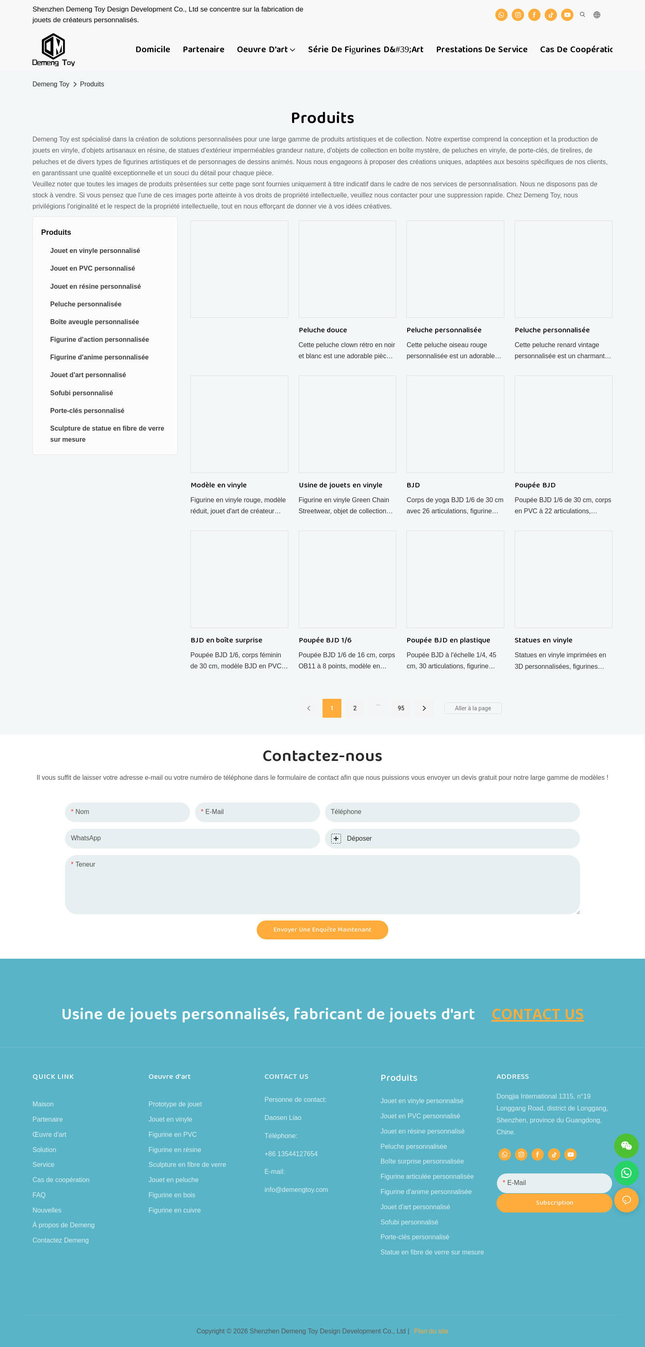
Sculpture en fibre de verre (187, 1164)
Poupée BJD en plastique (448, 641)
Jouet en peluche (173, 1179)
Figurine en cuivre (174, 1210)
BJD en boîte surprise (226, 641)
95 (401, 708)
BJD (413, 486)
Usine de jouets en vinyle (341, 486)
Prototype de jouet (175, 1104)
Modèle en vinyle (218, 486)
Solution (44, 1149)
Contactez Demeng (60, 1240)
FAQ (39, 1195)
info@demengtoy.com (296, 1189)
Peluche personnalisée (444, 330)
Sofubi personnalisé (410, 1222)
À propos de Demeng (63, 1225)
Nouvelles (46, 1210)
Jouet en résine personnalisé (423, 1131)
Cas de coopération (61, 1179)
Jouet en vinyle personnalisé (422, 1100)
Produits (92, 84)
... (378, 703)
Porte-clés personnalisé (415, 1236)
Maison (43, 1104)
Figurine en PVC (172, 1134)
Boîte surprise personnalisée (422, 1161)
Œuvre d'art (49, 1134)
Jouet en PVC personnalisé (420, 1116)
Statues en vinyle (544, 641)
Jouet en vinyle (170, 1119)
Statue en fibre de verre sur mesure (432, 1252)
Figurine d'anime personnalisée (426, 1191)
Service (43, 1164)
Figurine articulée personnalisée (427, 1176)
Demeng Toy (51, 84)
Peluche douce (323, 330)
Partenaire (47, 1119)
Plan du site (431, 1331)
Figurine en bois (171, 1195)
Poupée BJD (535, 486)
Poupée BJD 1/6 (325, 641)
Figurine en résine (174, 1149)
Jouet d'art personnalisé (415, 1206)
